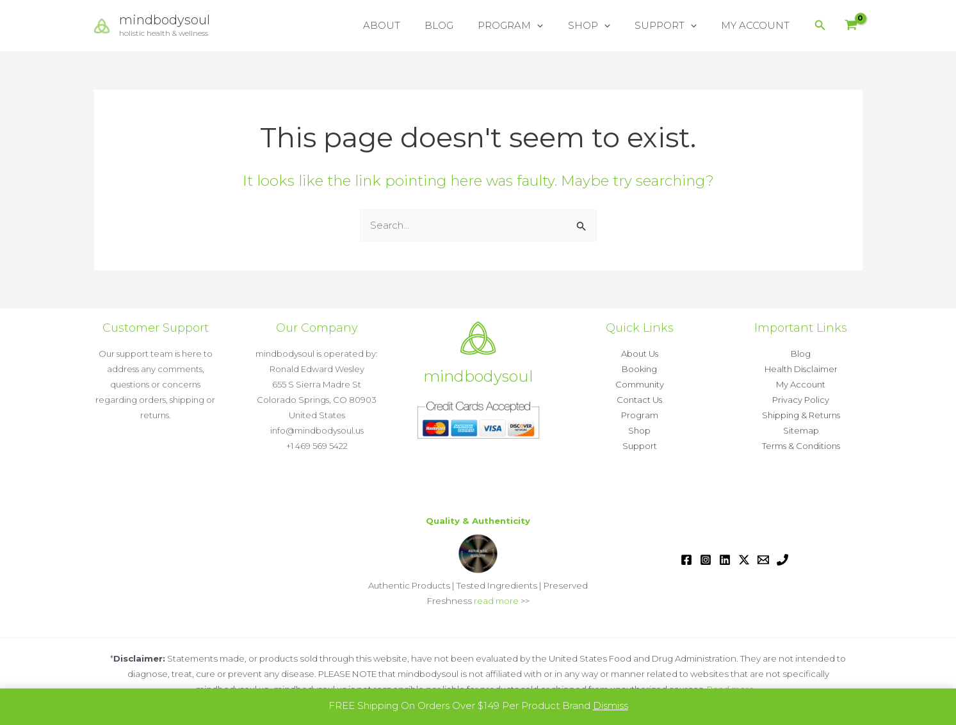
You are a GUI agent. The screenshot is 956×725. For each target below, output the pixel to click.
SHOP (602, 25)
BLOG (462, 25)
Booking (639, 369)
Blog (801, 353)
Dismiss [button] (610, 705)
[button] (555, 25)
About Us (639, 353)
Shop (639, 430)
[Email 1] (763, 560)
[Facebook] (686, 560)
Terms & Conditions (801, 446)
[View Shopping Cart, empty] (851, 26)
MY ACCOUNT (758, 25)
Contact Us (639, 400)
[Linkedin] (725, 560)
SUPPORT (673, 25)
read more (496, 601)
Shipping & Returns (801, 415)
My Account (800, 384)
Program (639, 415)
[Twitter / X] (744, 560)
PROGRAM (529, 25)
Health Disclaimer (801, 369)
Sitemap (801, 430)
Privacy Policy (800, 400)
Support (639, 446)
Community (639, 384)
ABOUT (410, 25)
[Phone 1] (782, 560)
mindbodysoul (164, 20)
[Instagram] (705, 560)
